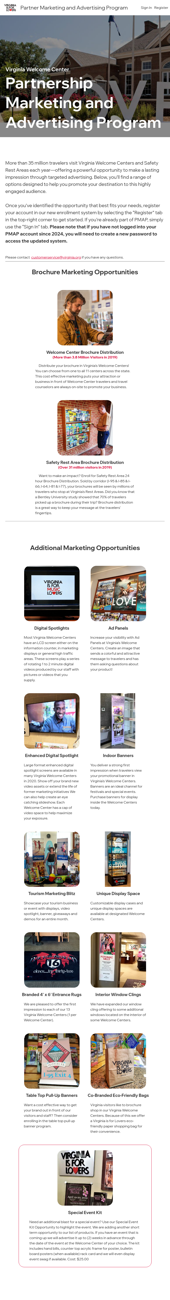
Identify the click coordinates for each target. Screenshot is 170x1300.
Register (161, 7)
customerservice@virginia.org (56, 257)
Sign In (146, 7)
